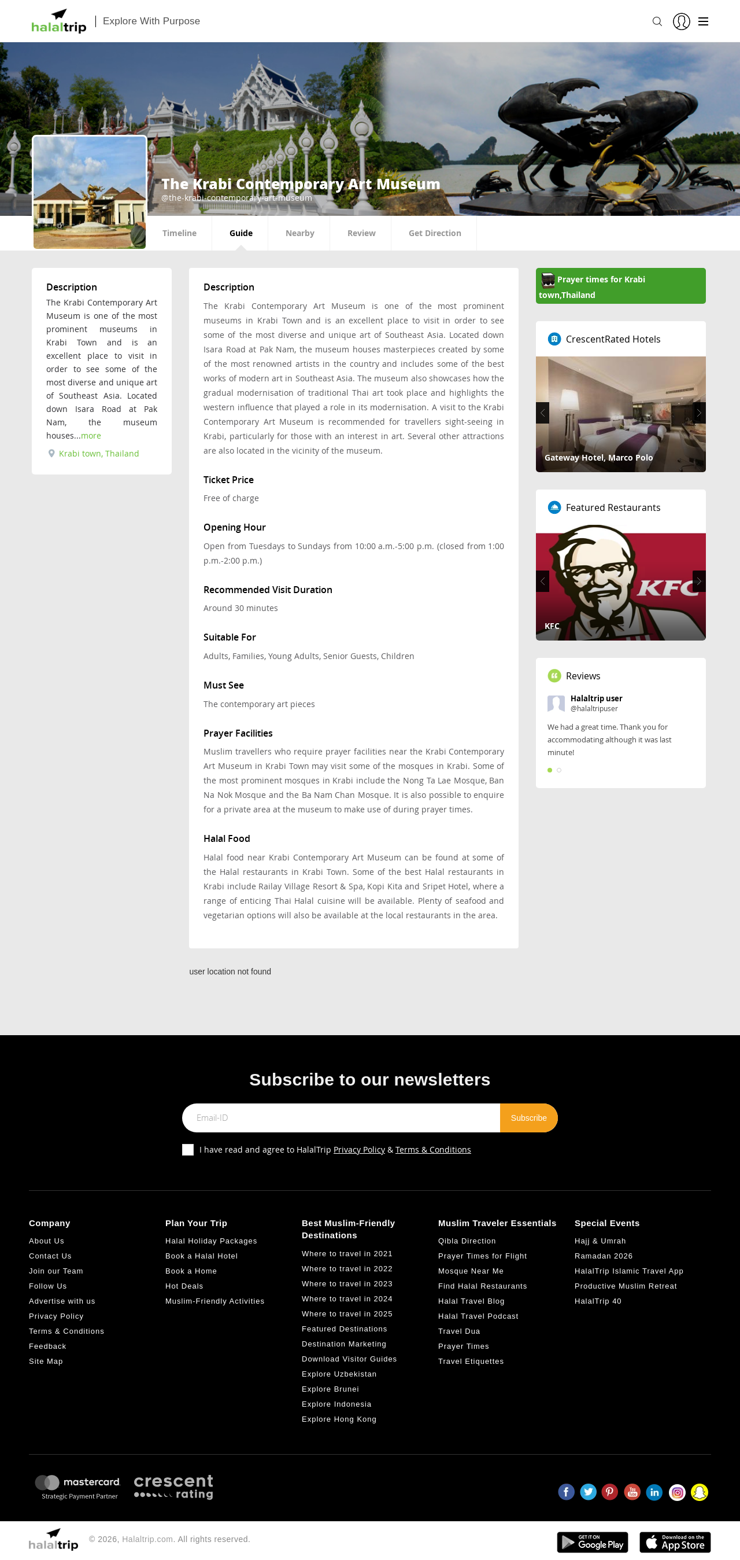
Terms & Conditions (433, 1149)
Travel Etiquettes (471, 1361)
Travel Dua (459, 1331)
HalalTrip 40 (598, 1301)
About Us (46, 1241)
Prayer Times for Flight (482, 1256)
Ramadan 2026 (604, 1256)
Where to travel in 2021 (347, 1253)
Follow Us (48, 1286)
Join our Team (56, 1271)
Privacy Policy (359, 1149)
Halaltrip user (597, 698)
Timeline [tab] (179, 232)
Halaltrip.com (147, 1539)
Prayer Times (464, 1346)
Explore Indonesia (337, 1404)
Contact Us (50, 1256)
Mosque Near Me (471, 1271)
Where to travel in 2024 (347, 1298)
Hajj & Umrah (600, 1241)
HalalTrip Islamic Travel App (629, 1271)
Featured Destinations (344, 1328)
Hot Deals (184, 1286)
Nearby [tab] (300, 232)
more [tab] (91, 435)
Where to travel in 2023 (347, 1283)
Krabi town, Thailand (93, 453)
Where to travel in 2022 (347, 1268)
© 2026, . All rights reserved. (169, 1539)
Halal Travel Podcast (478, 1316)
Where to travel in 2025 (347, 1313)
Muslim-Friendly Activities (215, 1301)
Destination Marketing (344, 1344)
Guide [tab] (241, 232)
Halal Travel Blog (471, 1301)
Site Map (46, 1361)
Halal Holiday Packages (211, 1241)
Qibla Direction (467, 1241)
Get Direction (435, 232)
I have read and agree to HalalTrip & (335, 1149)
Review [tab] (361, 232)
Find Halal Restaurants (482, 1286)
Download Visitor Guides (349, 1359)
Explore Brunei (330, 1389)
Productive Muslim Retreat (626, 1286)
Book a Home (191, 1271)
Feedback (47, 1346)
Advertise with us (62, 1301)
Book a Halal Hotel (201, 1256)
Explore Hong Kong (339, 1419)
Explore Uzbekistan (339, 1374)
